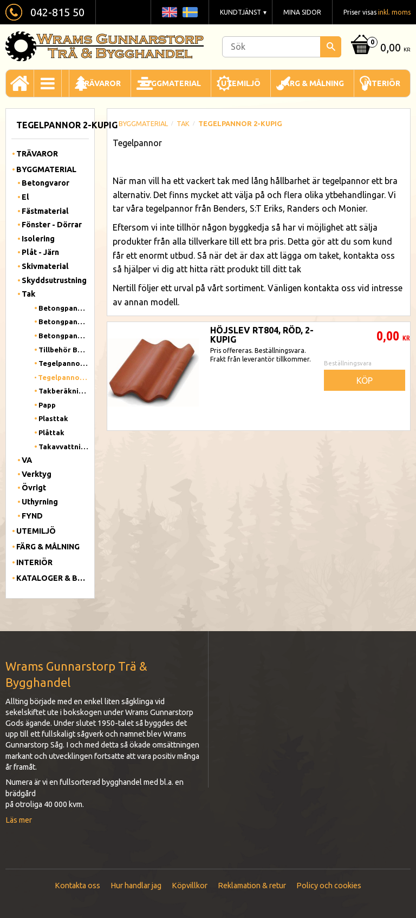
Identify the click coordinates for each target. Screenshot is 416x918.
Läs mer (18, 820)
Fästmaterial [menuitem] (45, 211)
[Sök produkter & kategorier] (281, 46)
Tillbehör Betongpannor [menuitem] (63, 349)
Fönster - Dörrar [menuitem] (52, 224)
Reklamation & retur (252, 885)
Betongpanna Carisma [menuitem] (63, 335)
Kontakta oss (77, 885)
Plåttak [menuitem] (51, 432)
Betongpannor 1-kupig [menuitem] (63, 308)
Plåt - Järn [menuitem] (40, 252)
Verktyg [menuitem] (36, 474)
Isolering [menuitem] (38, 238)
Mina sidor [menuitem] (302, 12)
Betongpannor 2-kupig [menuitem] (63, 321)
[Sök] (330, 46)
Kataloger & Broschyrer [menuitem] (52, 578)
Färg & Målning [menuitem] (312, 83)
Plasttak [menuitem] (53, 418)
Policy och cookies (328, 885)
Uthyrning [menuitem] (40, 501)
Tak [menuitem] (28, 294)
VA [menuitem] (27, 460)
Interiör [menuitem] (382, 83)
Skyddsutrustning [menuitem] (54, 280)
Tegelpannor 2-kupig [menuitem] (63, 377)
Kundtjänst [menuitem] (240, 12)
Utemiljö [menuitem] (241, 83)
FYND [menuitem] (32, 516)
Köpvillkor (189, 885)
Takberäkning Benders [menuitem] (63, 391)
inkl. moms (394, 12)
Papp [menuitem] (47, 405)
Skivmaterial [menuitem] (45, 266)
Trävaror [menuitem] (100, 83)
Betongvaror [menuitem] (45, 183)
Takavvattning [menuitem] (63, 446)
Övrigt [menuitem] (34, 487)
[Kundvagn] (379, 48)
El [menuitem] (25, 197)
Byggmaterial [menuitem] (171, 83)
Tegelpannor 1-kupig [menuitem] (63, 363)
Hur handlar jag (135, 885)
